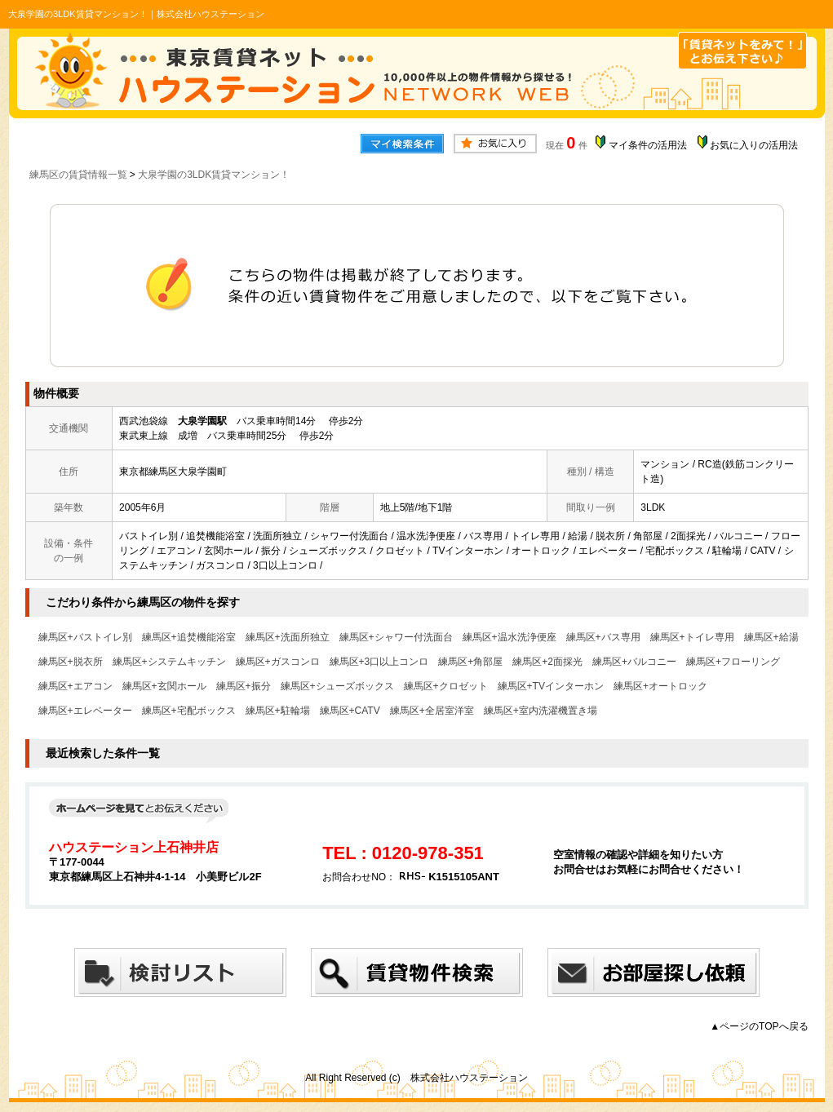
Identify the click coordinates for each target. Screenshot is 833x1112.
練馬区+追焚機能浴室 (189, 637)
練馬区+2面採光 (547, 661)
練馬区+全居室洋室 (432, 710)
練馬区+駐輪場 (278, 710)
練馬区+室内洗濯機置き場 (540, 710)
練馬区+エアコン (75, 686)
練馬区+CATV (350, 710)
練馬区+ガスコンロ (278, 661)
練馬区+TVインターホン (551, 686)
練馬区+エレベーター (85, 710)
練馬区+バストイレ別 (85, 637)
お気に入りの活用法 (754, 145)
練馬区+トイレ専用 (692, 637)
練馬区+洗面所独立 (288, 637)
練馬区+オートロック (660, 686)
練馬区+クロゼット (446, 686)
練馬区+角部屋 (470, 661)
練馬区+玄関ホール (164, 686)
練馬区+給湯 (771, 637)
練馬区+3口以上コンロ (379, 661)
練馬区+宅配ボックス (189, 710)
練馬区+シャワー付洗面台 (396, 637)
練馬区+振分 (243, 686)
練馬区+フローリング (733, 661)
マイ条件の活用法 (648, 145)
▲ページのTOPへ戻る (759, 1026)
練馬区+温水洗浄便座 (509, 637)
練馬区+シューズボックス (337, 686)
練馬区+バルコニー (634, 661)
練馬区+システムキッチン (169, 661)
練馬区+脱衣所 (70, 661)
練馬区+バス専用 (603, 637)
